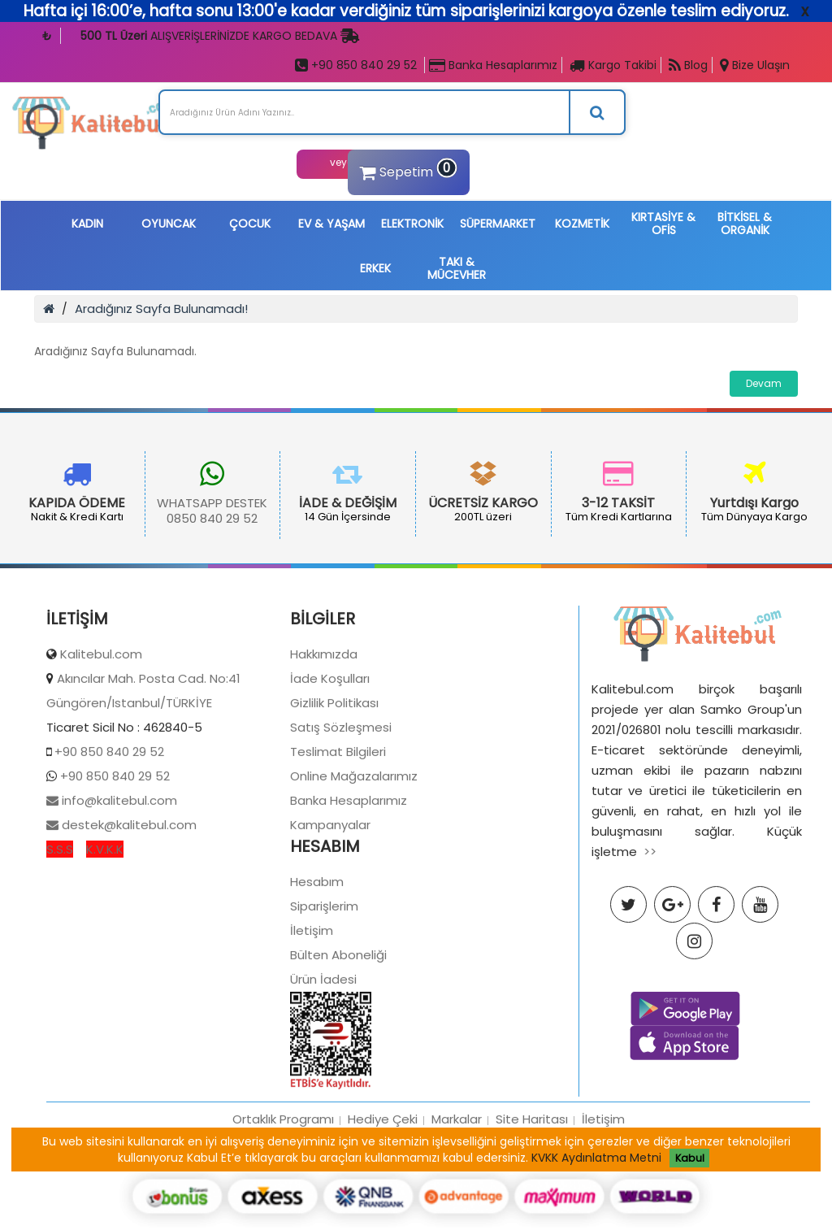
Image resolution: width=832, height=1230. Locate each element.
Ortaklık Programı (283, 1191)
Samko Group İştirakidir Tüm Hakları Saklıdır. (498, 1216)
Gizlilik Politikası (334, 775)
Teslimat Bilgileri (338, 823)
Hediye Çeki (383, 1191)
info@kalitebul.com (117, 872)
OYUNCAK (168, 223)
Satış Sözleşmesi (341, 799)
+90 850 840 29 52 (356, 65)
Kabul (689, 1158)
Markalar (456, 1191)
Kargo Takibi (613, 65)
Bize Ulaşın (755, 65)
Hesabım (317, 954)
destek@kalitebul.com (127, 897)
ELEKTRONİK (412, 223)
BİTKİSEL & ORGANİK (744, 223)
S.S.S (59, 921)
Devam (764, 383)
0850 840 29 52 (212, 518)
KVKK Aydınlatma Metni (596, 1158)
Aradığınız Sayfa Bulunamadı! (161, 308)
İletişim (311, 1002)
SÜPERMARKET (497, 223)
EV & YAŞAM (331, 223)
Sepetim (406, 169)
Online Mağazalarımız (354, 848)
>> (650, 923)
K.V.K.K (105, 921)
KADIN (87, 223)
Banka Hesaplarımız (493, 65)
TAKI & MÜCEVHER (456, 268)
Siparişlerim (324, 978)
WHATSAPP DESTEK (212, 502)
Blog (688, 65)
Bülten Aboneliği (338, 1027)
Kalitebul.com (101, 726)
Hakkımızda (324, 726)
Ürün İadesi (323, 1051)
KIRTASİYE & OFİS (663, 223)
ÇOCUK (250, 223)
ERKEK (375, 268)
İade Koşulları (330, 750)
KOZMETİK (582, 223)
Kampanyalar (330, 897)
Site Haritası (532, 1191)
